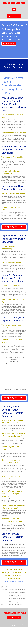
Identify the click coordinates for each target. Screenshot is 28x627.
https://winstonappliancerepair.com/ (14, 363)
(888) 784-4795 (14, 361)
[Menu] (14, 9)
